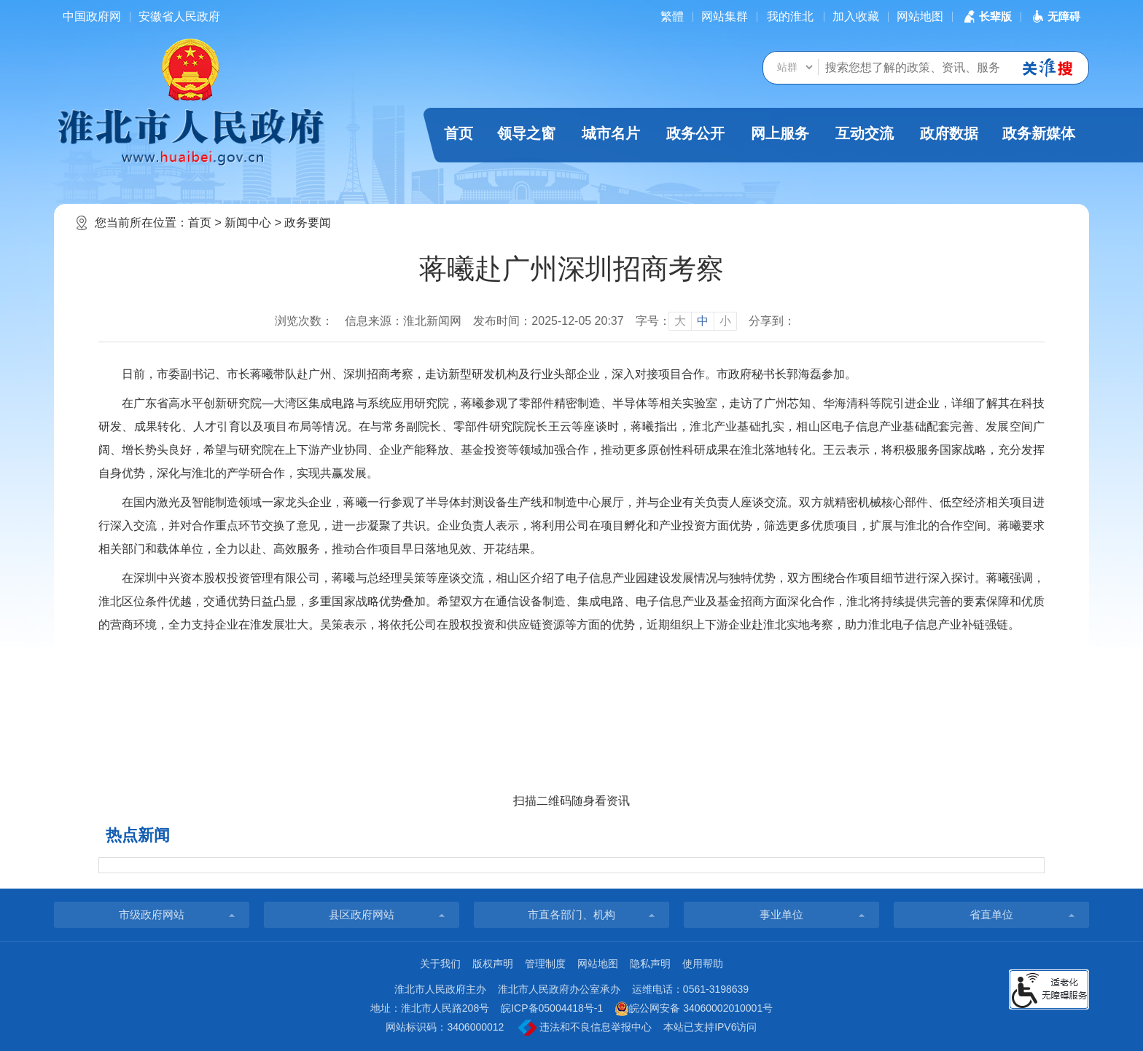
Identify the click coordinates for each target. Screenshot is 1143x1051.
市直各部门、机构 (571, 914)
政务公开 (695, 133)
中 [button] (703, 321)
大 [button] (680, 321)
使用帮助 (702, 963)
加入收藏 (855, 16)
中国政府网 (92, 16)
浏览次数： (304, 321)
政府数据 (949, 133)
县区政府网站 (361, 914)
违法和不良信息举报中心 (585, 1028)
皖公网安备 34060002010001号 (694, 1008)
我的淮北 (790, 16)
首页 (458, 133)
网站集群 (724, 16)
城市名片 (611, 133)
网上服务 (780, 133)
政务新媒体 (1038, 133)
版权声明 (492, 963)
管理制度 (545, 963)
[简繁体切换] (672, 16)
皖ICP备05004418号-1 (552, 1008)
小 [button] (725, 321)
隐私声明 (650, 963)
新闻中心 (248, 222)
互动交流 (864, 133)
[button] (986, 16)
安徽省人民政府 (179, 16)
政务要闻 (307, 222)
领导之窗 (526, 133)
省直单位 (991, 914)
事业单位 (781, 914)
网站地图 (920, 16)
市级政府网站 (151, 914)
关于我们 (440, 963)
